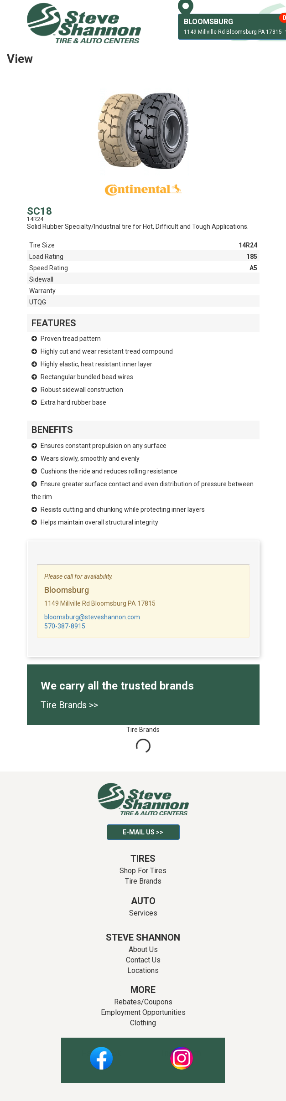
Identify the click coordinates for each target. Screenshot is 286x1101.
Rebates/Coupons (143, 1002)
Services (143, 913)
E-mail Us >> (143, 832)
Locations (143, 970)
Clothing (143, 1023)
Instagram (181, 1053)
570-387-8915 (64, 626)
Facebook (101, 1053)
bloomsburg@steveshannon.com (92, 617)
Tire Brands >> (69, 705)
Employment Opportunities (143, 1012)
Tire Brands (143, 881)
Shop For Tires (143, 870)
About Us (143, 949)
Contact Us (143, 960)
